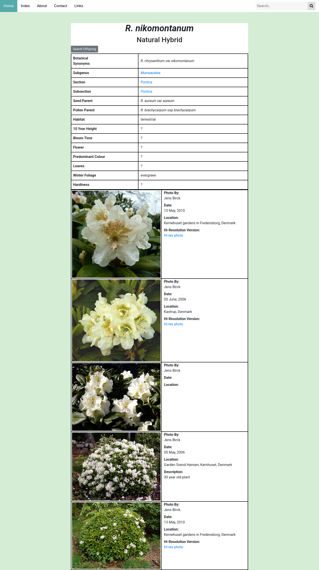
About (42, 6)
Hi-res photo (173, 235)
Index (25, 6)
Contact (60, 6)
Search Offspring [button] (84, 49)
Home (9, 6)
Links (78, 6)
